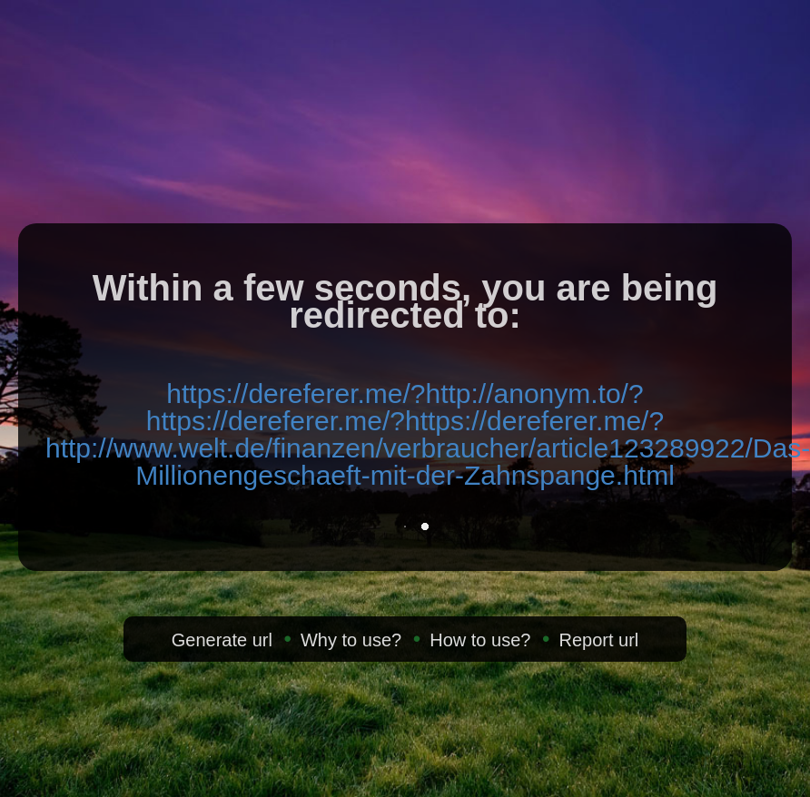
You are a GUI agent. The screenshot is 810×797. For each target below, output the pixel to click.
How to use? (480, 640)
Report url (598, 640)
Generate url (222, 640)
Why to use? (351, 640)
